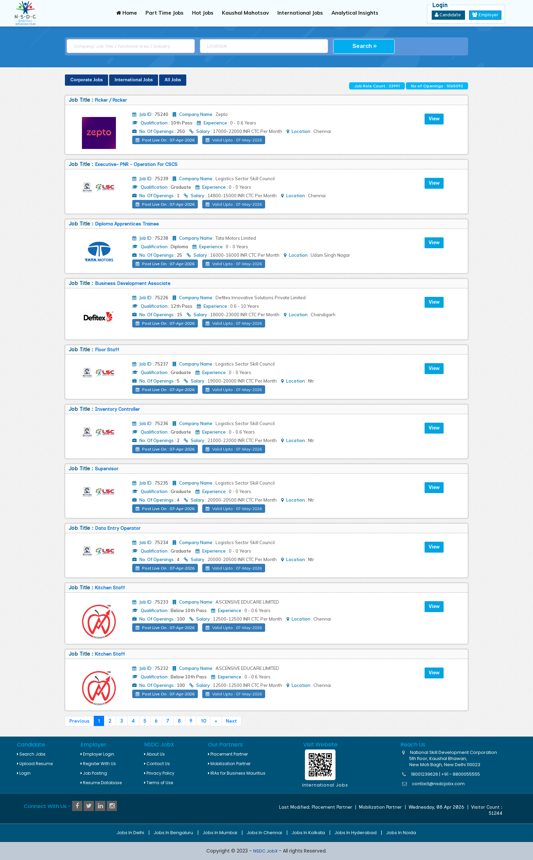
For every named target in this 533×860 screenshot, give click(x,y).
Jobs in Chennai (264, 832)
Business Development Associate (132, 283)
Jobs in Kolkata (308, 832)
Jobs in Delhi (130, 832)
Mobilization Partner (229, 763)
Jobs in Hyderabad (355, 832)
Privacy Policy (159, 773)
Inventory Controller (117, 409)
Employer (485, 15)
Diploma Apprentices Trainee (127, 224)
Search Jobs (31, 754)
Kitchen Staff (110, 588)
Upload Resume (35, 763)
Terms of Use (158, 783)
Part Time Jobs (164, 13)
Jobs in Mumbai (220, 832)
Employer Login (97, 754)
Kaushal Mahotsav (245, 13)
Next (231, 721)
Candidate (448, 15)
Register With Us (98, 763)
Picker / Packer (111, 100)
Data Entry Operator (117, 528)
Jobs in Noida (401, 832)
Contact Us (157, 763)
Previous (79, 721)
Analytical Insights (354, 13)
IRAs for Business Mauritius (236, 773)
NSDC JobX (266, 851)
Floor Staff (107, 350)
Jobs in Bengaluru (173, 832)
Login (24, 773)
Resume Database (101, 783)
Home (126, 13)
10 (203, 721)
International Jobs (300, 13)
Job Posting (94, 773)
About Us (154, 754)
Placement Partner (228, 754)
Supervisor (106, 469)
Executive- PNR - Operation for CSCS (136, 164)
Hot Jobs (202, 13)
